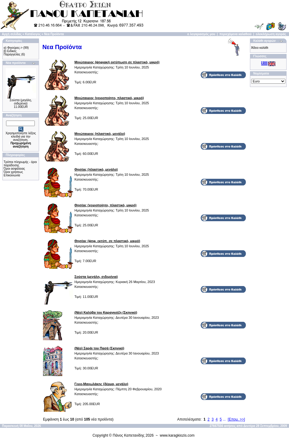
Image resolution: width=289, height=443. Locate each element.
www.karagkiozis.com (177, 435)
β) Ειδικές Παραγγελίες (12, 52)
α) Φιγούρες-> (13, 47)
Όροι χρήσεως (13, 172)
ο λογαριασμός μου (201, 34)
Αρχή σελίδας (11, 34)
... (224, 419)
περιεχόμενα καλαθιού (235, 34)
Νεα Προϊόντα (54, 34)
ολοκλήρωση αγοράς (271, 34)
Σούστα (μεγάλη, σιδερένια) (21, 101)
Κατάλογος (33, 34)
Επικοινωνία (12, 175)
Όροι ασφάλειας (14, 168)
